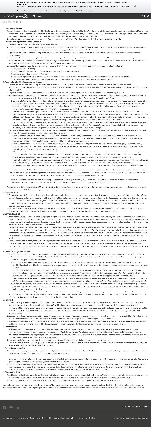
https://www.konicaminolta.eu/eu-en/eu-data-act (123, 387)
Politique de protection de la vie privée (61, 418)
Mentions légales (9, 418)
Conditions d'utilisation (86, 418)
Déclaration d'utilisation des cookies (31, 418)
